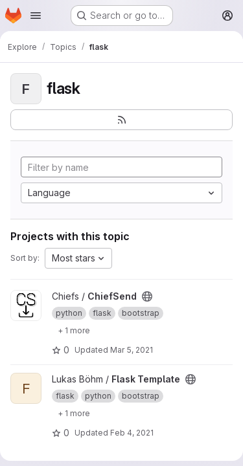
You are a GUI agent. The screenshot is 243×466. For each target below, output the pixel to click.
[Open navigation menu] (35, 15)
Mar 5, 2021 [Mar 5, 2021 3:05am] (131, 350)
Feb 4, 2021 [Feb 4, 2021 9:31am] (132, 433)
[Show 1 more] (74, 330)
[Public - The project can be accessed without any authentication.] (147, 296)
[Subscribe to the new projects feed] (121, 119)
